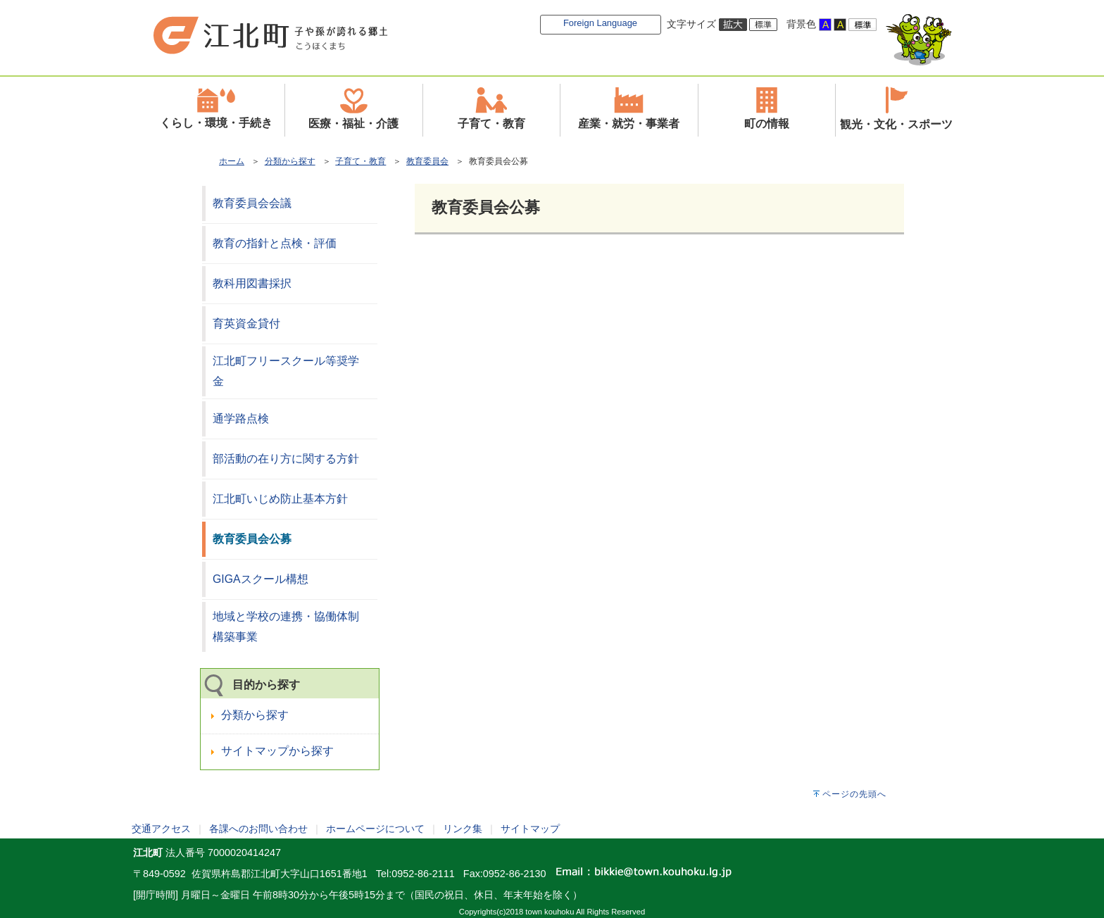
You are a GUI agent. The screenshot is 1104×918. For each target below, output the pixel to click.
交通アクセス (161, 828)
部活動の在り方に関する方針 (286, 459)
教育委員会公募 (252, 539)
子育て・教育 (360, 161)
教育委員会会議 (252, 203)
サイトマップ (530, 828)
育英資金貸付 (246, 323)
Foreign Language (600, 23)
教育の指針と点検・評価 (275, 243)
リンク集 (462, 828)
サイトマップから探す (277, 751)
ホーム (231, 161)
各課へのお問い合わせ (258, 828)
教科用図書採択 (252, 283)
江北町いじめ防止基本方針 (280, 499)
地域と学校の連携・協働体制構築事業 (286, 626)
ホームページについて (375, 828)
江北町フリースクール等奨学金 (286, 371)
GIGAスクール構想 (260, 579)
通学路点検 (241, 419)
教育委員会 (427, 161)
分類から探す (290, 161)
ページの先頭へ (854, 794)
